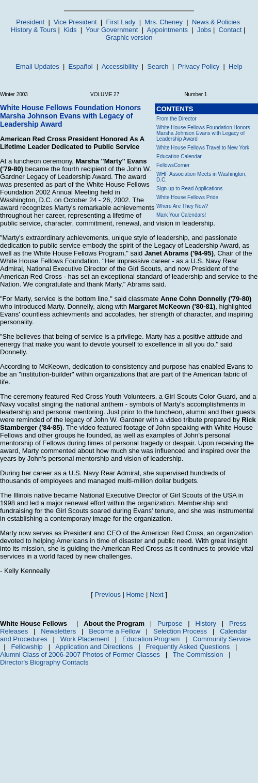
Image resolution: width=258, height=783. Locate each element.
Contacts (75, 662)
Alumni (10, 654)
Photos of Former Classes (121, 654)
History (206, 623)
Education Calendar (179, 156)
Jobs (204, 30)
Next (157, 594)
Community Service (221, 639)
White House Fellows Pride (187, 197)
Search (157, 66)
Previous (107, 594)
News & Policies (216, 22)
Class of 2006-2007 (51, 654)
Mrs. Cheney (163, 22)
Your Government (112, 30)
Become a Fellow (114, 631)
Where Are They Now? (182, 206)
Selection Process (180, 631)
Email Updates (37, 66)
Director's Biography (30, 662)
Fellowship (26, 647)
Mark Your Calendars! (181, 215)
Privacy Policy (198, 66)
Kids (69, 30)
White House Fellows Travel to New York (202, 147)
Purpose (169, 623)
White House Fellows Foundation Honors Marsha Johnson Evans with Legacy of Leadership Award (203, 133)
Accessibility (120, 66)
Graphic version (128, 37)
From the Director (176, 119)
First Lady (120, 22)
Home (135, 594)
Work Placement (84, 639)
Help (236, 66)
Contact (230, 30)
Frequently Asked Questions (188, 647)
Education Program (151, 639)
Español (81, 66)
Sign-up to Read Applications (189, 188)
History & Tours (33, 30)
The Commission (198, 654)
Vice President (75, 22)
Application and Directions (94, 647)
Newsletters (58, 631)
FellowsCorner (172, 165)
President (30, 22)
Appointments (167, 30)
